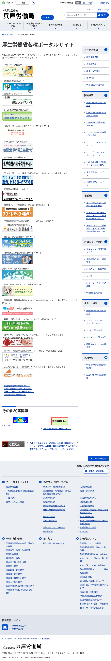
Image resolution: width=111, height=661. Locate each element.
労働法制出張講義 (94, 293)
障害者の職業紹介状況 (16, 578)
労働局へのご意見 (96, 471)
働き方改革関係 (87, 516)
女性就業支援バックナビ (15, 394)
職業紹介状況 (12, 566)
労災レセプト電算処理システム (96, 250)
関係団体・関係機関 (89, 592)
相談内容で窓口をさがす (54, 543)
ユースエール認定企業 (96, 337)
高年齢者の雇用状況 (15, 570)
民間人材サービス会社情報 (96, 345)
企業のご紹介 (95, 303)
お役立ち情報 (95, 49)
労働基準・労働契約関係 (54, 487)
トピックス (11, 498)
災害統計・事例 (13, 558)
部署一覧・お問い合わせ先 (92, 608)
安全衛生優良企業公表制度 (96, 312)
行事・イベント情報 (15, 502)
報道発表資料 (92, 57)
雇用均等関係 (49, 516)
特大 (90, 3)
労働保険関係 (49, 498)
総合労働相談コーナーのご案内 (94, 569)
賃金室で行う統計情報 (16, 562)
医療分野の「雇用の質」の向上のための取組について (57, 492)
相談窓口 (95, 195)
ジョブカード (92, 276)
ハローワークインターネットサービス (96, 153)
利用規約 (46, 638)
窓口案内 (47, 538)
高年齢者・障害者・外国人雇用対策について (94, 511)
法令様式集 (91, 64)
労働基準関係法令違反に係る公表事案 (20, 544)
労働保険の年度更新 (95, 85)
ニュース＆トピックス (17, 482)
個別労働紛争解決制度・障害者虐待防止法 (94, 522)
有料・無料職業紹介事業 (54, 510)
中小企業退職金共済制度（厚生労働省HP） (96, 163)
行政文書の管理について (91, 600)
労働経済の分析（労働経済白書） (19, 591)
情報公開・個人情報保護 (54, 527)
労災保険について (88, 498)
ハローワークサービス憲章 (96, 284)
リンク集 (8, 638)
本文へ (91, 10)
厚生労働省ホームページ (96, 173)
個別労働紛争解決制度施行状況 (20, 586)
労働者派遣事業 (87, 506)
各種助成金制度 (50, 520)
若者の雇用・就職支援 (96, 269)
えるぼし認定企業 (94, 330)
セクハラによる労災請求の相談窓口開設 (96, 204)
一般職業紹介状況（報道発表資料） (20, 492)
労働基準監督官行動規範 (91, 596)
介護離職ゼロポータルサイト (17, 385)
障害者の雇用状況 (14, 574)
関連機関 (95, 95)
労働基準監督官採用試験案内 (96, 366)
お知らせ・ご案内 (95, 241)
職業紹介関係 (86, 502)
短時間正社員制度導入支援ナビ (18, 388)
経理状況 (84, 573)
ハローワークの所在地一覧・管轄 (96, 133)
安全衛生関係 (86, 487)
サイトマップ (103, 10)
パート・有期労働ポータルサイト (19, 391)
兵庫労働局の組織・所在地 (96, 104)
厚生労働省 (104, 3)
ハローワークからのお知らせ (96, 143)
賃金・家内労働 (87, 491)
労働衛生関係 (12, 554)
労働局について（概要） (91, 543)
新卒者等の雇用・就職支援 (96, 260)
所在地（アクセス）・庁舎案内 (94, 604)
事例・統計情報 (14, 538)
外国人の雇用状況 (14, 582)
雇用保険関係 (49, 502)
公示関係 (84, 531)
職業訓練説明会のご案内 (54, 506)
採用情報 (95, 357)
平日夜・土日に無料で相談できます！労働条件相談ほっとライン (96, 215)
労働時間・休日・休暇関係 (18, 550)
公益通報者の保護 (88, 527)
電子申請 (90, 78)
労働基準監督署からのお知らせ (96, 124)
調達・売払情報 (93, 71)
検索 (103, 15)
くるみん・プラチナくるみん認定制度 (96, 322)
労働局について (88, 538)
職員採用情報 (86, 577)
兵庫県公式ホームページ (96, 183)
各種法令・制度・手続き (55, 482)
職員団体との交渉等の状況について (94, 586)
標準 (77, 3)
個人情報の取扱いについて (92, 581)
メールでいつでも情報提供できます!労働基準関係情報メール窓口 (96, 228)
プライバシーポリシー (27, 638)
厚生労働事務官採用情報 (96, 376)
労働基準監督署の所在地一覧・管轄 (96, 114)
